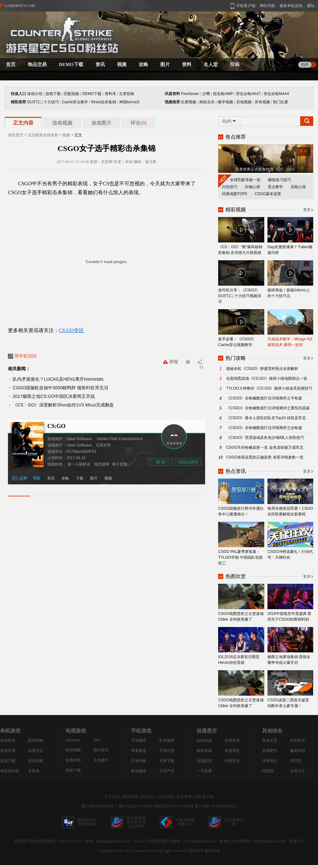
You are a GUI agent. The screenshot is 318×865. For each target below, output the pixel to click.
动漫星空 (207, 730)
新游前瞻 (35, 740)
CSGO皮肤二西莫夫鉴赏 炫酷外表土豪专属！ (290, 689)
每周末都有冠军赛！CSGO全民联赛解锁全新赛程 (290, 497)
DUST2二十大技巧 (43, 102)
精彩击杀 (207, 102)
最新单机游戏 (291, 5)
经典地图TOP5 (234, 194)
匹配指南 (71, 94)
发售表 (33, 771)
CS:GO (56, 426)
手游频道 (138, 740)
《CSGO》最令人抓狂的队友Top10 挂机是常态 (266, 418)
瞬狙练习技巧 (279, 180)
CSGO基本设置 (268, 194)
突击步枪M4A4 (276, 94)
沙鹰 (206, 94)
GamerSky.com (145, 850)
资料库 (110, 94)
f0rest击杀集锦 (103, 102)
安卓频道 (166, 740)
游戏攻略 (35, 761)
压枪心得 (298, 187)
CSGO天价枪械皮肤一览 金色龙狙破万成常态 (264, 447)
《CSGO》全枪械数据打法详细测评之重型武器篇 (268, 408)
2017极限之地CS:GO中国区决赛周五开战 (54, 396)
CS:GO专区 (71, 330)
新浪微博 (184, 796)
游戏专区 (35, 750)
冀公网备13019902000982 (216, 806)
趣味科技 (297, 750)
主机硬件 (101, 760)
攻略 (65, 478)
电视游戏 (76, 730)
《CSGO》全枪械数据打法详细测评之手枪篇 (264, 398)
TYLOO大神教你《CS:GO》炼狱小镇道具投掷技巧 (269, 388)
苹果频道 (138, 750)
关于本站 (112, 796)
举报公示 (296, 841)
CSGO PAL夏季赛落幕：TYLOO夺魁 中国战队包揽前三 (241, 543)
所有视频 (262, 102)
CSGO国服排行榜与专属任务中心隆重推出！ (241, 497)
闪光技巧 (229, 187)
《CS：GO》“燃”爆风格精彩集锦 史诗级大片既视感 (241, 236)
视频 (66, 135)
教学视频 (225, 102)
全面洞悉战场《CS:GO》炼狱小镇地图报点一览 (266, 378)
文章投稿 (126, 94)
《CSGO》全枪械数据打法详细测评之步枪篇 (264, 428)
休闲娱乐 (297, 740)
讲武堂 (295, 761)
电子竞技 (119, 464)
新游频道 (138, 771)
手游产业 (166, 771)
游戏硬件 (269, 750)
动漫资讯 (232, 740)
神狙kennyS (129, 102)
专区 (36, 478)
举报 (170, 361)
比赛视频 (188, 102)
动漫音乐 (232, 761)
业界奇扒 (269, 761)
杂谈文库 (269, 740)
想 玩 (160, 462)
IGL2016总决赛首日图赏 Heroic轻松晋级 (241, 646)
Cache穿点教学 (75, 102)
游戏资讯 (7, 740)
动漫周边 (232, 750)
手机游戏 (141, 730)
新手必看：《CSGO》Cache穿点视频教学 (241, 328)
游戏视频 (62, 123)
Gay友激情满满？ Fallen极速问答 (290, 236)
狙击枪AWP (223, 94)
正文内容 (23, 123)
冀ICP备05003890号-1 (99, 806)
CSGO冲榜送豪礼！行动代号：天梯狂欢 (290, 541)
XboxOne (73, 740)
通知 (311, 5)
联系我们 (148, 796)
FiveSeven (190, 94)
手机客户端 (203, 796)
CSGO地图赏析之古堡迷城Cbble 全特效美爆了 (241, 603)
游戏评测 (7, 750)
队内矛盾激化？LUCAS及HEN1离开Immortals (58, 379)
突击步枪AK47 (248, 94)
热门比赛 (280, 102)
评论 (138, 123)
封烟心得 (252, 187)
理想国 (267, 771)
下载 (79, 478)
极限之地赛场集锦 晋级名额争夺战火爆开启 (290, 646)
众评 (23, 478)
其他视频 (244, 102)
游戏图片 (101, 123)
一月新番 (204, 771)
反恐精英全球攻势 (43, 135)
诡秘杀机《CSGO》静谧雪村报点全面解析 (262, 368)
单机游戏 (10, 730)
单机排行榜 (9, 771)
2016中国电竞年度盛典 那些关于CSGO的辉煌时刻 (290, 603)
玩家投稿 (166, 796)
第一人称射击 (78, 464)
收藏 (187, 361)
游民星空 (15, 135)
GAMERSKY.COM (19, 5)
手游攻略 (138, 761)
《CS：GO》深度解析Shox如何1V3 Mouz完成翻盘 (63, 404)
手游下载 (166, 761)
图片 (94, 478)
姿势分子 (297, 771)
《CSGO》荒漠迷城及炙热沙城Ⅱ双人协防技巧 (265, 437)
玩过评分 (188, 462)
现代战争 (101, 464)
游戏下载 (53, 94)
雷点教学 (275, 187)
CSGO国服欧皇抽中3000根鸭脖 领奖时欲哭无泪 (60, 387)
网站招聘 (130, 796)
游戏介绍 (34, 94)
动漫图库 (204, 761)
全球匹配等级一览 (245, 180)
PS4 (96, 740)
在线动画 (204, 740)
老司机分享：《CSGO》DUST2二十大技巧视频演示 (241, 282)
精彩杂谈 (204, 750)
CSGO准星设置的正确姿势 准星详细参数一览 (264, 457)
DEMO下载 (91, 94)
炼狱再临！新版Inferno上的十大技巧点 (290, 279)
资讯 (51, 478)
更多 (307, 210)
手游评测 (166, 750)
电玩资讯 (101, 750)
